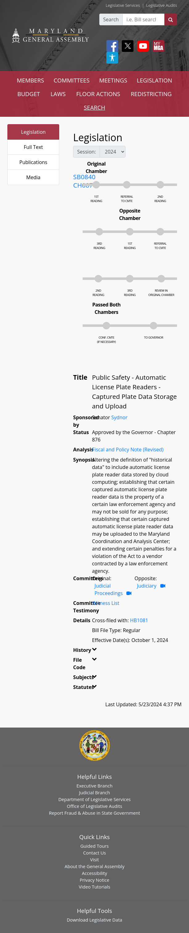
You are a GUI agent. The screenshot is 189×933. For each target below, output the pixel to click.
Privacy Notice (94, 880)
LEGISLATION (154, 80)
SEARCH (94, 107)
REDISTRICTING (151, 94)
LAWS (58, 94)
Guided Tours (94, 846)
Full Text (33, 147)
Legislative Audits (161, 5)
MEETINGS (113, 80)
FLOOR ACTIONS (98, 94)
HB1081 (139, 620)
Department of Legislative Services (94, 799)
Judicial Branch (94, 792)
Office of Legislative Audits (94, 806)
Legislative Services (123, 5)
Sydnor (119, 417)
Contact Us (94, 853)
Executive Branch (94, 786)
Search (111, 19)
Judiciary (146, 585)
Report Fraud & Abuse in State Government (94, 813)
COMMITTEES (72, 80)
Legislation (33, 132)
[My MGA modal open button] (157, 46)
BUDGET (28, 94)
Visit (94, 859)
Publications (33, 162)
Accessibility (94, 873)
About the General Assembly (94, 866)
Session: (86, 151)
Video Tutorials (94, 887)
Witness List (105, 603)
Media (33, 177)
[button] (92, 651)
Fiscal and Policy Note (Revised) (127, 449)
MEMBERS (30, 80)
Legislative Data (105, 920)
